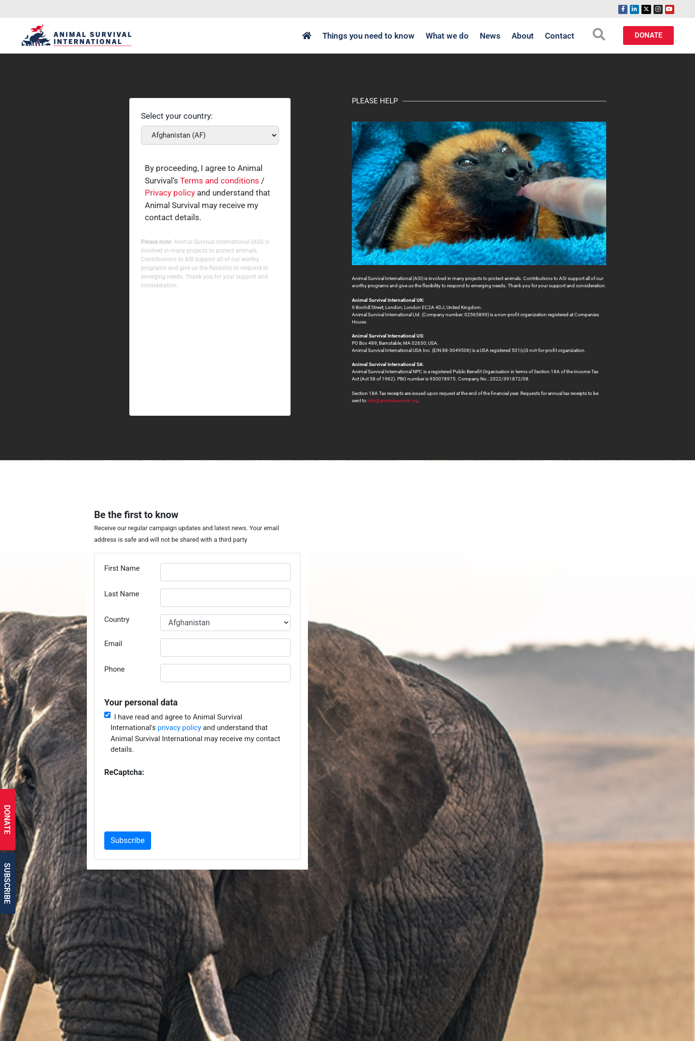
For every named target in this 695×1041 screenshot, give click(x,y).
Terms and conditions (219, 180)
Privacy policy (170, 192)
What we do (447, 36)
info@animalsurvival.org (392, 400)
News (490, 36)
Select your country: (177, 116)
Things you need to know (368, 36)
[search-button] (599, 34)
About (523, 36)
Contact (559, 36)
